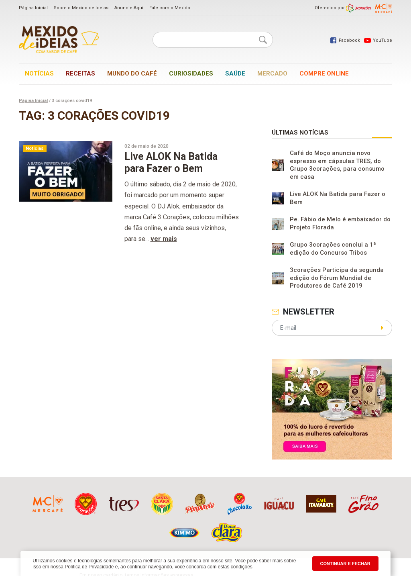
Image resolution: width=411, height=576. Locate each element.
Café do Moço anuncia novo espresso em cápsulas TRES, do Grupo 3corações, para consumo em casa (337, 164)
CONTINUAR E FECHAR (345, 563)
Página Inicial (33, 7)
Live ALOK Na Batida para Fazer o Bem (337, 198)
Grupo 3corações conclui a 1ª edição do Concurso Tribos (333, 248)
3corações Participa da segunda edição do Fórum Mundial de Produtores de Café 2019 (337, 277)
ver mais (164, 239)
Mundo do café (132, 73)
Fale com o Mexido (169, 7)
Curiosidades (191, 73)
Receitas (80, 73)
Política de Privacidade (89, 567)
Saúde (235, 73)
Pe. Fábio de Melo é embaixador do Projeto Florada (340, 223)
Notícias (39, 73)
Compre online (324, 73)
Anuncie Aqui (128, 7)
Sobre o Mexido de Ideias (81, 7)
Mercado (272, 73)
